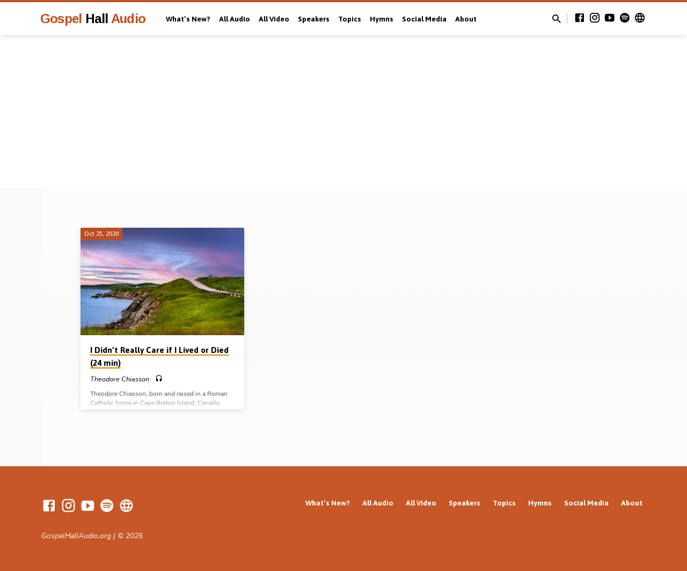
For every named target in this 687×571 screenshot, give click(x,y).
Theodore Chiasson (119, 379)
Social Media (424, 19)
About (466, 19)
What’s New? (188, 19)
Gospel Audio (92, 18)
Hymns (381, 19)
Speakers (314, 19)
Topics (349, 19)
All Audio (234, 19)
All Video (274, 19)
